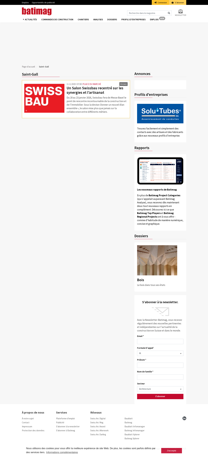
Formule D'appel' (145, 348)
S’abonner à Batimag (65, 430)
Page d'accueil (28, 66)
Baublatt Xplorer (132, 434)
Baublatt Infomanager (135, 426)
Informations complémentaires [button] (62, 452)
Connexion (161, 2)
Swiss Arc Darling (98, 434)
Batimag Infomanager (134, 430)
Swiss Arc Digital (97, 418)
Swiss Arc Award (97, 426)
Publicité (60, 422)
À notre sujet (28, 418)
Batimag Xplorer (132, 438)
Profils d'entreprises (133, 19)
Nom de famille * (145, 371)
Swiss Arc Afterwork (99, 430)
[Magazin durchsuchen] (149, 13)
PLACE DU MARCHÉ (92, 84)
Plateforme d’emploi (65, 418)
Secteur (141, 383)
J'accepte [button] (171, 450)
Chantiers (83, 19)
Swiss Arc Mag (96, 422)
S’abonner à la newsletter (68, 426)
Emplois (25, 2)
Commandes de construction (57, 19)
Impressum (27, 426)
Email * (140, 336)
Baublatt (129, 418)
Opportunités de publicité (43, 2)
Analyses (98, 19)
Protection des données (33, 430)
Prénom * (141, 359)
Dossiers (112, 19)
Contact (25, 422)
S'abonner (177, 2)
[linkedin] (184, 418)
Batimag (128, 422)
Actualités (31, 19)
